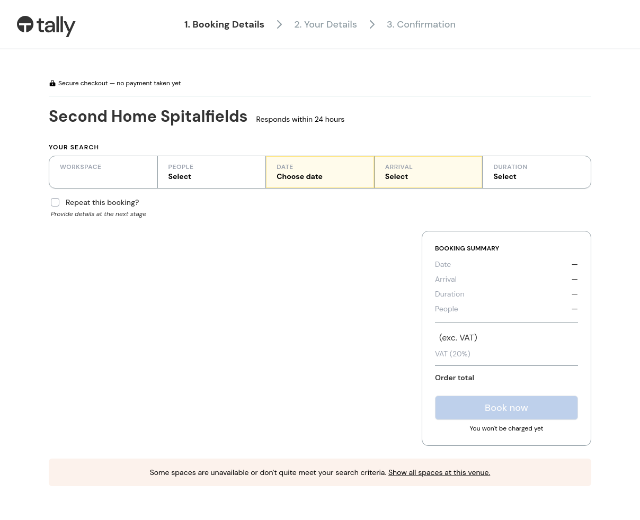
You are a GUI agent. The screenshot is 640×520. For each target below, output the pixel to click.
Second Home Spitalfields (148, 116)
